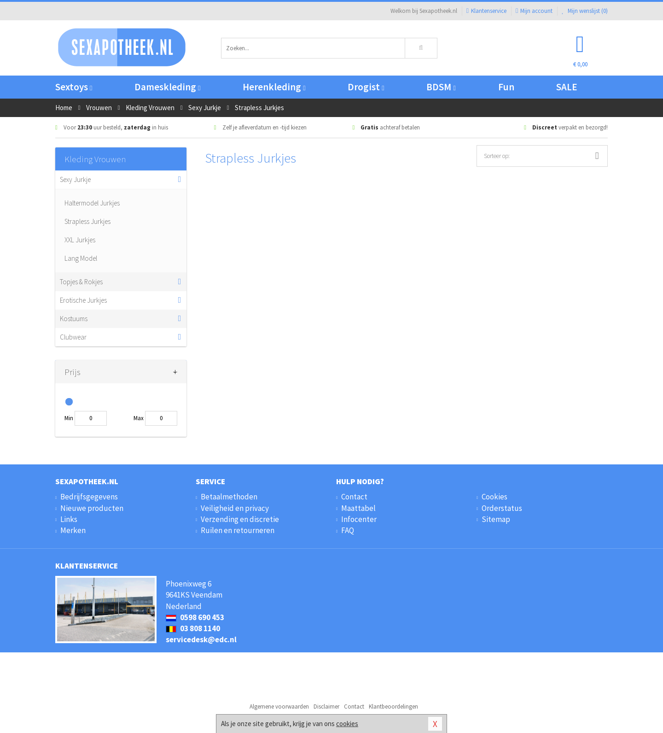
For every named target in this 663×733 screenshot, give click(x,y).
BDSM (440, 87)
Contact (354, 497)
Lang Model (80, 258)
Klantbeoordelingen (393, 706)
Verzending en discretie (240, 519)
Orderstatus (502, 508)
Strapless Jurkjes (87, 221)
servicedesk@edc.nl (201, 639)
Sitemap (496, 519)
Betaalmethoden (229, 497)
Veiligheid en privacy (235, 508)
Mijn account (534, 11)
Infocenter (359, 519)
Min (68, 418)
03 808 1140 (193, 628)
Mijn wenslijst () (585, 11)
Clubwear (73, 337)
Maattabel (358, 508)
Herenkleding (274, 87)
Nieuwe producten (91, 508)
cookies (347, 723)
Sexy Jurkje (75, 179)
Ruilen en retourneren (237, 530)
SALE (566, 87)
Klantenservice (486, 11)
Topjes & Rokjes (81, 281)
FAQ (347, 530)
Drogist (366, 87)
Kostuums (73, 318)
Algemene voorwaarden (279, 706)
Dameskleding (167, 87)
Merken (73, 530)
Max (139, 418)
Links (68, 519)
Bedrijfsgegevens (89, 497)
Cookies (494, 497)
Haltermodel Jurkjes (92, 203)
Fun (506, 87)
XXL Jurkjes (79, 239)
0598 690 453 (195, 617)
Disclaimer (326, 706)
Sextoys (73, 87)
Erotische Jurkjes (83, 300)
